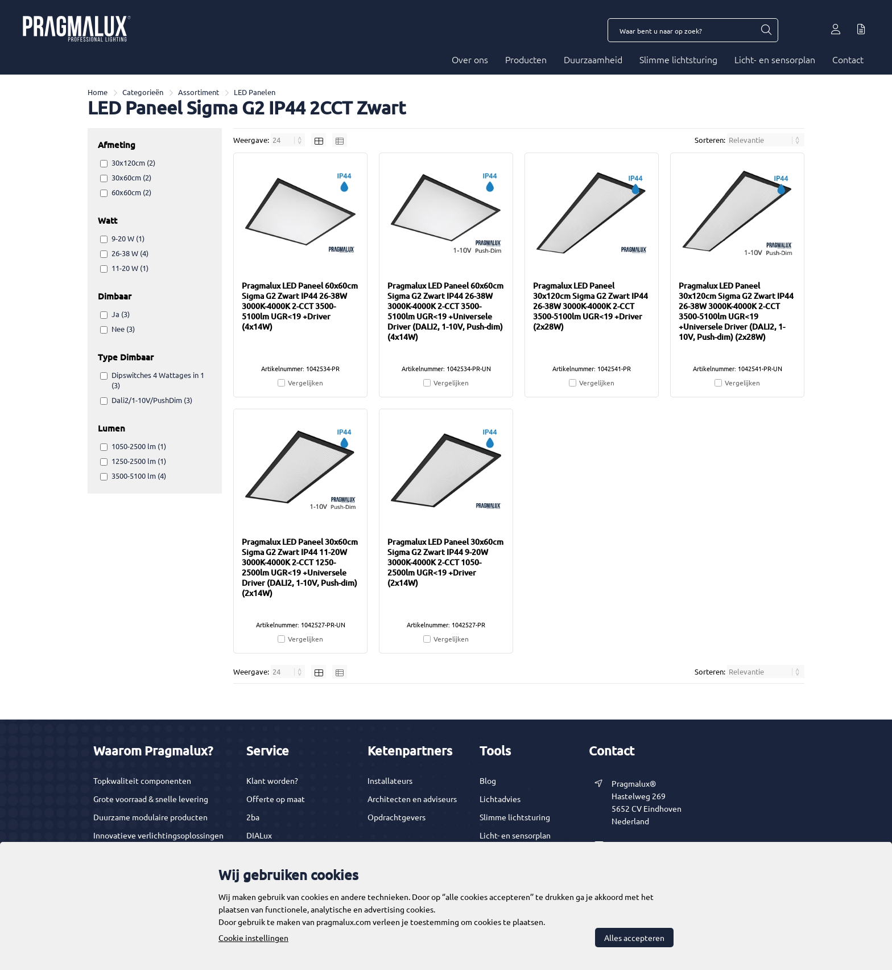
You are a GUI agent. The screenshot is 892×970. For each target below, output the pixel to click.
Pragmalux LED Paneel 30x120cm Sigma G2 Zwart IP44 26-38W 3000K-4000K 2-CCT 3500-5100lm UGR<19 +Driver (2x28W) (590, 306)
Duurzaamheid (593, 59)
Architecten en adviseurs (412, 799)
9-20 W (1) (128, 238)
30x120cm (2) (133, 162)
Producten (526, 59)
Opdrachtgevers (396, 817)
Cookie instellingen (253, 937)
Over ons (470, 59)
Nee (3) (123, 329)
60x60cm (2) (131, 192)
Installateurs (389, 780)
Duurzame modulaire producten (150, 817)
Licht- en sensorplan (774, 59)
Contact (848, 59)
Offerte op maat (275, 799)
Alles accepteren (634, 937)
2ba (252, 817)
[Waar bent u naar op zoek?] (765, 30)
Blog (488, 780)
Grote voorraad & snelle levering (150, 799)
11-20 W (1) (130, 268)
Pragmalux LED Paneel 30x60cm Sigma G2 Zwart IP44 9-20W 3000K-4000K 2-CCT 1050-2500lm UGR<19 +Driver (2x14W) (445, 562)
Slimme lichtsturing (678, 59)
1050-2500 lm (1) (139, 446)
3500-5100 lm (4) (139, 475)
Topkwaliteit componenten (142, 780)
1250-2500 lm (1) (139, 461)
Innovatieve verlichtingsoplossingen (158, 835)
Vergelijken (305, 382)
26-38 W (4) (130, 253)
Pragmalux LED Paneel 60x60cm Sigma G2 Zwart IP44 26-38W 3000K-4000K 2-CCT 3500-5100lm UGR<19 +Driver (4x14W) (300, 306)
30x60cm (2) (131, 177)
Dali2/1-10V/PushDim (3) (152, 400)
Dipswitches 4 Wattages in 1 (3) (158, 380)
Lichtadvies (500, 799)
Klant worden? (272, 780)
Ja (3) (121, 314)
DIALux (259, 835)
